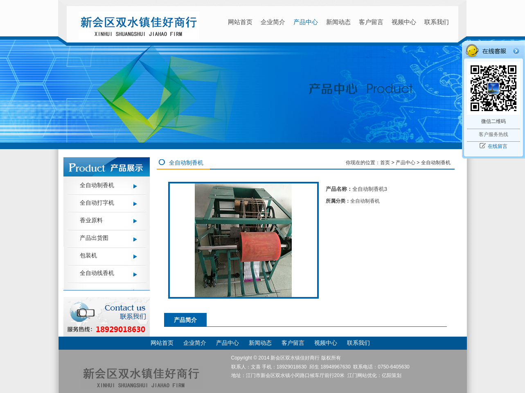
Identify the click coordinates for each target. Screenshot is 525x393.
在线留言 (497, 146)
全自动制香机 (97, 185)
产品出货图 (94, 237)
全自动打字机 (97, 202)
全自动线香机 (97, 273)
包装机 (88, 255)
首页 (385, 162)
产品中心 (405, 162)
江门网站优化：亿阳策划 (374, 375)
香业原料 (91, 220)
